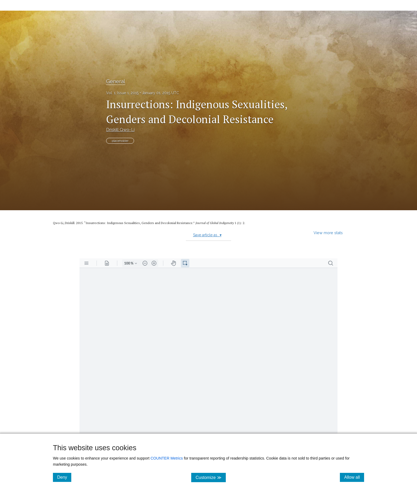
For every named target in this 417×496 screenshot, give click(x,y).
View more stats (328, 232)
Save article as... (207, 235)
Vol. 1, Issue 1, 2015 (122, 93)
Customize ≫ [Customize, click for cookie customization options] (210, 477)
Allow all (354, 477)
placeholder (120, 141)
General (115, 81)
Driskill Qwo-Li (120, 129)
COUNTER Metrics (167, 458)
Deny (64, 477)
